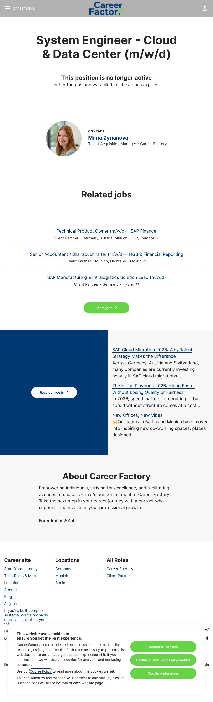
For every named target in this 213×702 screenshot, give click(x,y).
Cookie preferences (163, 673)
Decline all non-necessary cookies (163, 660)
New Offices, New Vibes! (138, 415)
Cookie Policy (41, 671)
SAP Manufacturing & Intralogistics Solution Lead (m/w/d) (106, 277)
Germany (63, 569)
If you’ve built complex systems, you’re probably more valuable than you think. (26, 617)
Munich (61, 575)
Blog (8, 596)
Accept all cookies (163, 647)
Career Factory (119, 569)
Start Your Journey (21, 569)
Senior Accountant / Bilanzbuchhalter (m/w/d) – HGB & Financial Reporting (106, 254)
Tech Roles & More (20, 575)
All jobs (10, 604)
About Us (12, 590)
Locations (12, 583)
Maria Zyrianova (108, 138)
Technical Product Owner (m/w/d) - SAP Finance (106, 231)
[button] (205, 8)
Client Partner (118, 575)
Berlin (60, 583)
